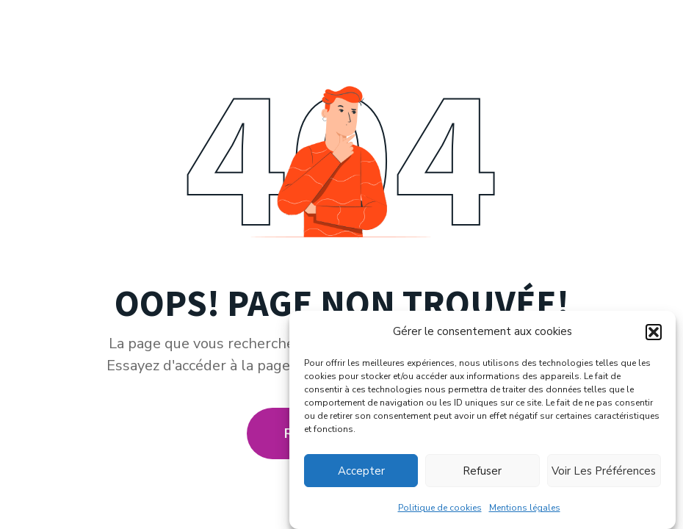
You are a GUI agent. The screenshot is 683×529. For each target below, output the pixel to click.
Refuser (482, 471)
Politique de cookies (440, 508)
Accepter (361, 471)
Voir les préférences (604, 471)
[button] (653, 332)
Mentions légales (524, 508)
